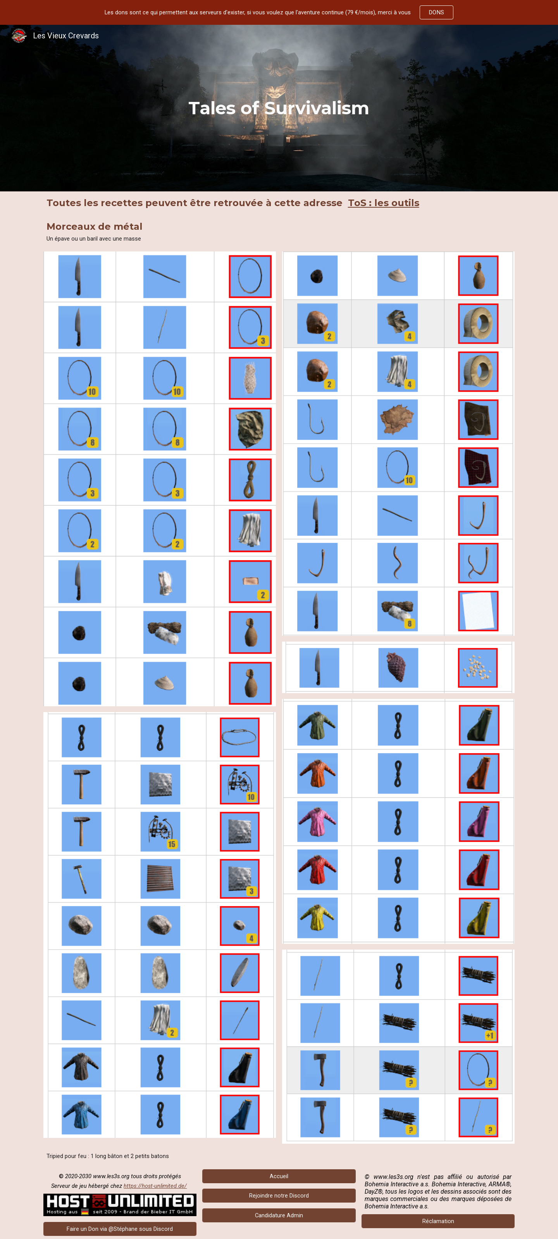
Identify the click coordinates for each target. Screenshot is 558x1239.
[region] (279, 12)
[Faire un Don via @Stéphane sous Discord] (120, 1229)
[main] (279, 108)
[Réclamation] (438, 1221)
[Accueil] (279, 1176)
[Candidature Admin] (279, 1215)
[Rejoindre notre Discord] (279, 1196)
